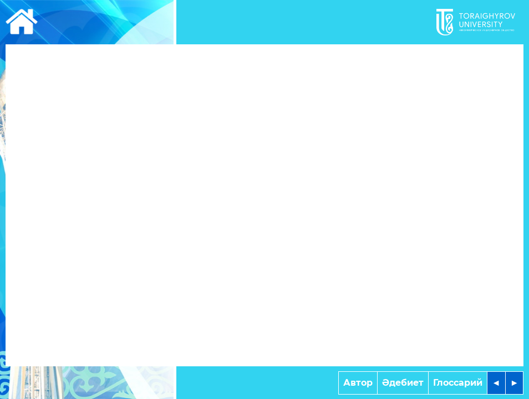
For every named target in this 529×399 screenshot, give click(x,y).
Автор (358, 382)
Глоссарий (457, 382)
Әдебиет (403, 382)
